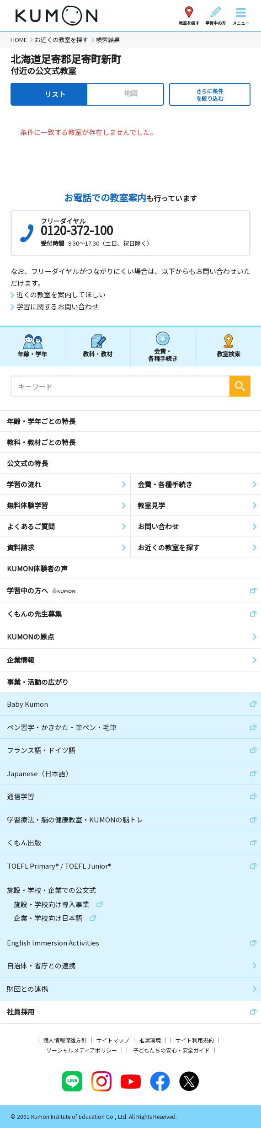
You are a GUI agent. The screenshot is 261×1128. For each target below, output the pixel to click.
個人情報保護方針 (65, 1040)
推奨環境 (150, 1040)
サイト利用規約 (195, 1040)
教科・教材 (97, 353)
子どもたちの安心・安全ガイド (171, 1050)
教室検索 (228, 353)
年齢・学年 (32, 353)
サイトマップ (112, 1040)
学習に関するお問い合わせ (57, 306)
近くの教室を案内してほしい (61, 294)
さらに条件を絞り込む (210, 94)
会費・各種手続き (163, 354)
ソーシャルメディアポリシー (81, 1050)
